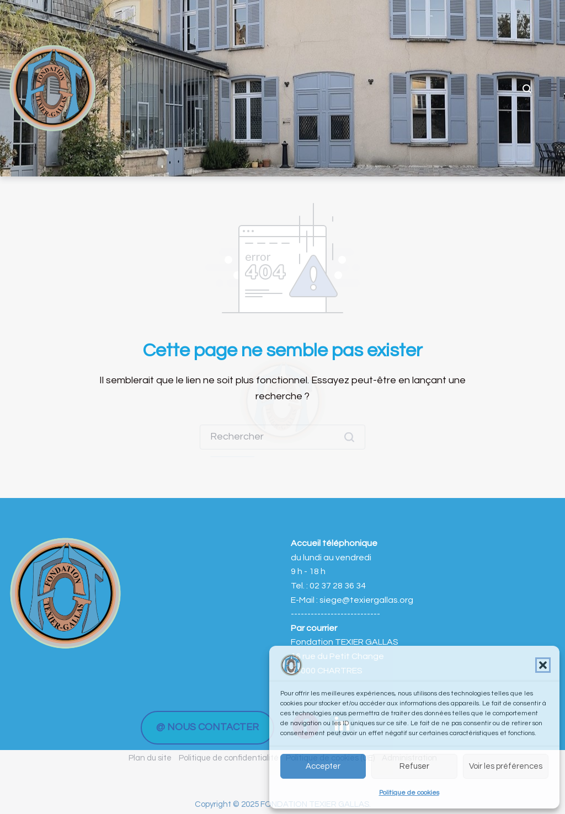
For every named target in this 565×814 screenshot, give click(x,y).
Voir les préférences (505, 766)
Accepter (323, 766)
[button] (542, 665)
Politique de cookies (409, 792)
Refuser (414, 766)
